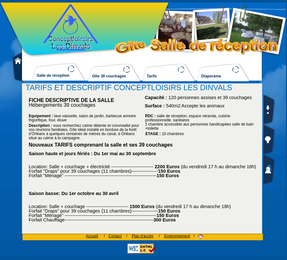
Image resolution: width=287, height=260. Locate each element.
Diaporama (211, 76)
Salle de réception (53, 76)
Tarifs (152, 76)
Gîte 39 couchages (109, 76)
